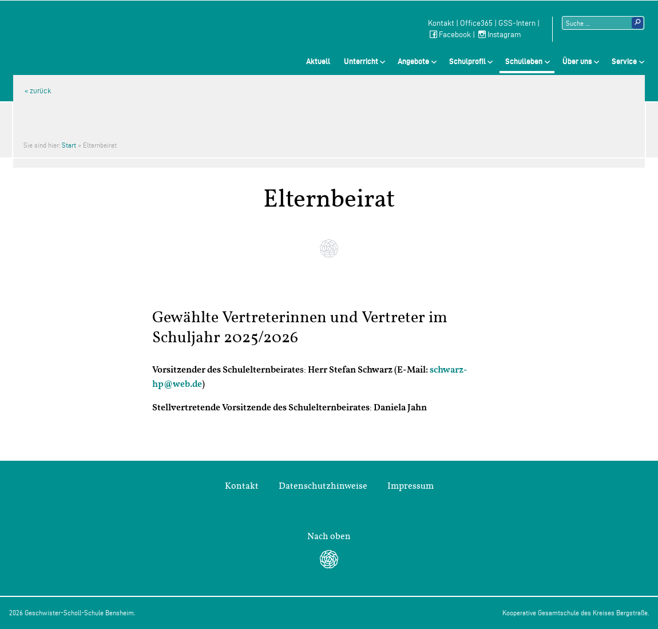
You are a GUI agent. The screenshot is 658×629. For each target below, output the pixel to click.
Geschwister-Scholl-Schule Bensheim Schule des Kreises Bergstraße (116, 28)
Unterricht (361, 61)
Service (624, 61)
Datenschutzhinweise (323, 486)
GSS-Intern (517, 23)
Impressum (410, 486)
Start (69, 145)
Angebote (413, 61)
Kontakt (441, 23)
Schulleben (523, 61)
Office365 (476, 23)
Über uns (577, 61)
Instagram (499, 34)
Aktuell (318, 61)
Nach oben (329, 536)
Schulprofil (467, 61)
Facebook (449, 34)
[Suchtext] (603, 23)
